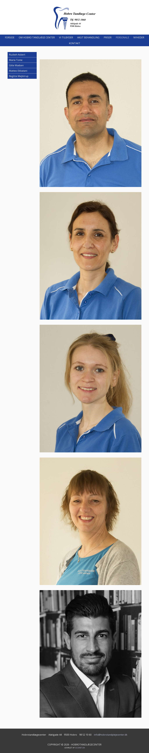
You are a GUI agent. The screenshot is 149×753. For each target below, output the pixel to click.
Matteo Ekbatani (18, 70)
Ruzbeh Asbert (17, 54)
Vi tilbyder (66, 37)
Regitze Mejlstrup (18, 76)
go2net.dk (80, 747)
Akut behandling (88, 37)
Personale (122, 37)
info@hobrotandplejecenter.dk (110, 734)
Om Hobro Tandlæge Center (37, 37)
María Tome (15, 60)
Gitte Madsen (16, 65)
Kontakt (74, 43)
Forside (9, 37)
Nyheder (138, 37)
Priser (107, 37)
